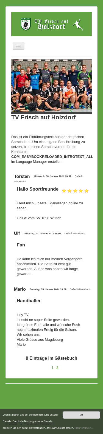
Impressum (17, 393)
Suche (14, 402)
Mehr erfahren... (83, 428)
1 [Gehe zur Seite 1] (52, 368)
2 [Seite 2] (57, 368)
